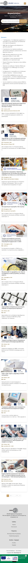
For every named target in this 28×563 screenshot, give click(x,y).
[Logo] (14, 511)
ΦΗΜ (4, 379)
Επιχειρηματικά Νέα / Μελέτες (15, 15)
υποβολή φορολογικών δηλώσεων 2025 (11, 110)
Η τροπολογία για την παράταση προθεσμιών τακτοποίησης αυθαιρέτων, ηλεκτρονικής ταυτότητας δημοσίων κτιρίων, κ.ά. (15, 51)
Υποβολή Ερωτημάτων (14, 535)
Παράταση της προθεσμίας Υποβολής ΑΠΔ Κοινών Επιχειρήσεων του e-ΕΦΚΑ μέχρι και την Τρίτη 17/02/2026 (14, 67)
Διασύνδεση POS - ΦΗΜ (8, 446)
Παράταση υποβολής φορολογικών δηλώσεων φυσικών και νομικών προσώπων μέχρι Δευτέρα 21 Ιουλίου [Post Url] (14, 105)
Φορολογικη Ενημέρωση (15, 24)
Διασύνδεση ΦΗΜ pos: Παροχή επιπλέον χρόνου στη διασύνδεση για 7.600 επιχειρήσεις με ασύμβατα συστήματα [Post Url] (14, 440)
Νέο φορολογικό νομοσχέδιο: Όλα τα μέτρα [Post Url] (13, 206)
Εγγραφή (14, 545)
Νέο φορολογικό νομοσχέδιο (9, 210)
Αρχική (6, 15)
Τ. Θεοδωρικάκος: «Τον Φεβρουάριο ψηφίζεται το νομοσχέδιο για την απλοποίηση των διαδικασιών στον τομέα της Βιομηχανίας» (14, 41)
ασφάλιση (5, 245)
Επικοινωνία (14, 526)
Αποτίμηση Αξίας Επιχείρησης (14, 533)
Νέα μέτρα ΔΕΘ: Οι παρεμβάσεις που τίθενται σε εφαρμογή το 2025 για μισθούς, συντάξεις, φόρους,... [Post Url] (13, 273)
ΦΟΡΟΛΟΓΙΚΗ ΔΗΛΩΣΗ (8, 481)
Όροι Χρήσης (18, 550)
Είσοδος (14, 542)
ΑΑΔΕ (4, 312)
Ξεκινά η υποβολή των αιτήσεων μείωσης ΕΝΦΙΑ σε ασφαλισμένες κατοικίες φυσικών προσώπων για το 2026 (14, 83)
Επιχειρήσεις (23, 24)
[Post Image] (14, 95)
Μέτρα (4, 279)
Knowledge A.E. (17, 552)
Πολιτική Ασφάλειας (10, 550)
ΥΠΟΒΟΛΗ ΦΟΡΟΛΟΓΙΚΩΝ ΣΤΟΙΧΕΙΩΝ (11, 179)
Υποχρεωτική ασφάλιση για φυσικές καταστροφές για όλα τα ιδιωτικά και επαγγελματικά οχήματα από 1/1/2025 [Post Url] (11, 240)
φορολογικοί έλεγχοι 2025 (8, 144)
